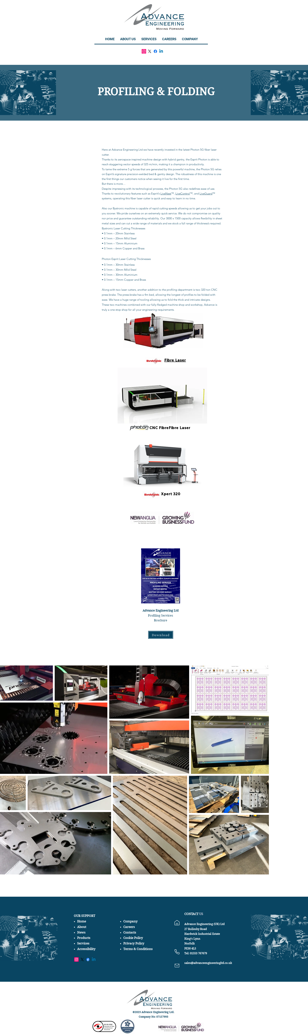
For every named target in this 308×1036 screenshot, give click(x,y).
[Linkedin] (161, 51)
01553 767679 (198, 953)
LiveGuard (206, 193)
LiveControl (182, 193)
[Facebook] (155, 51)
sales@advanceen (196, 963)
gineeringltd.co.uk (220, 963)
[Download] (160, 635)
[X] (149, 51)
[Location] (177, 922)
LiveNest (165, 193)
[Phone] (177, 951)
